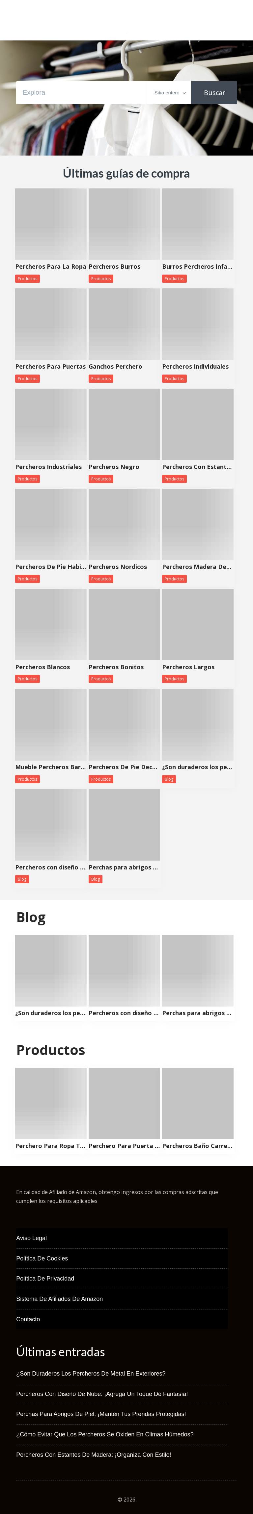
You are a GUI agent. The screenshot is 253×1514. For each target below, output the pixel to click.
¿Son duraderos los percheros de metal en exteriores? (197, 767)
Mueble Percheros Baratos (50, 767)
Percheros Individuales (195, 366)
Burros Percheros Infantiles (197, 266)
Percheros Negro (114, 467)
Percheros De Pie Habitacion (50, 567)
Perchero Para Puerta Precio (124, 1146)
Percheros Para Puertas (50, 366)
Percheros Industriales (48, 467)
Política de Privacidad (45, 1278)
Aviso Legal (31, 1238)
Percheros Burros (114, 266)
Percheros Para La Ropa (50, 266)
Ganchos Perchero (115, 366)
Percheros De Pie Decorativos (124, 767)
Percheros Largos (188, 667)
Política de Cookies (42, 1258)
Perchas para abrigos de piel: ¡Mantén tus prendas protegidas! (124, 867)
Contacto (28, 1319)
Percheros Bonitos (116, 667)
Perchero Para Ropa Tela (50, 1146)
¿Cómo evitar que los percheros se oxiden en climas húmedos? (104, 1434)
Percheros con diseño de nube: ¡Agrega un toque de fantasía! (50, 867)
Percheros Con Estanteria (197, 467)
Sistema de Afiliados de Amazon (59, 1299)
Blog (169, 779)
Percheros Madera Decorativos (197, 567)
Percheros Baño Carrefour (197, 1146)
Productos (27, 278)
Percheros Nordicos (118, 567)
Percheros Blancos (42, 667)
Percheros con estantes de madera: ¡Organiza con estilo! (93, 1455)
